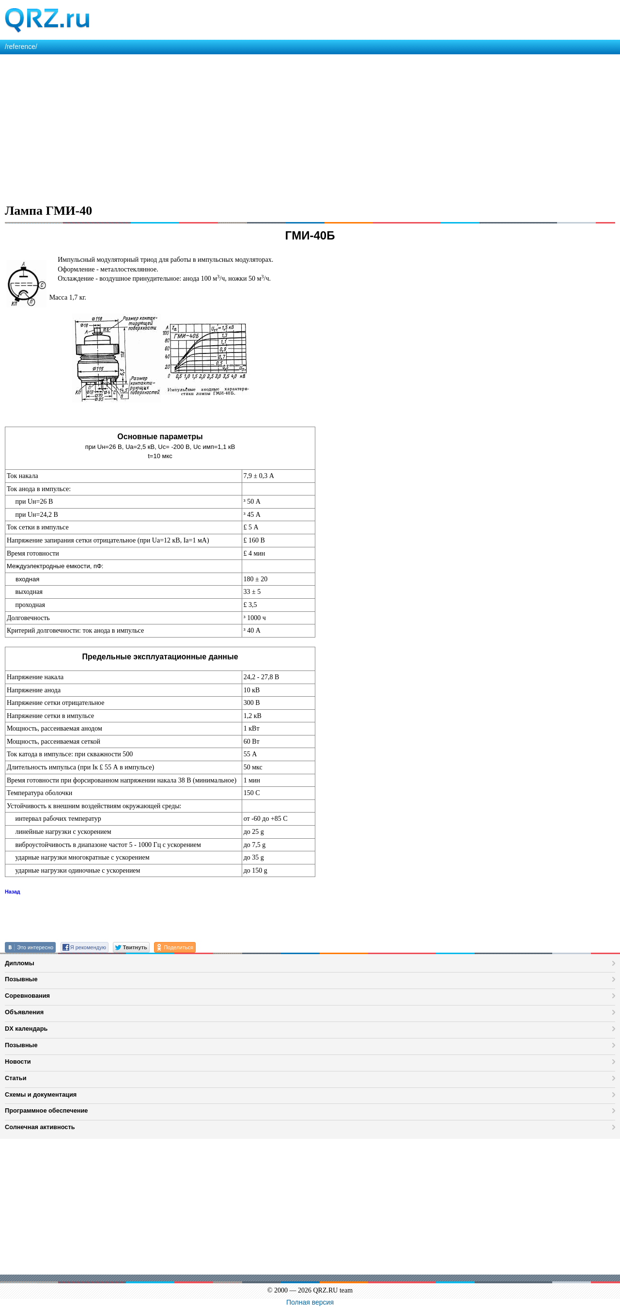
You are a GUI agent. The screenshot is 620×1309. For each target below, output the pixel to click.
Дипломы (19, 963)
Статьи (16, 1078)
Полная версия (310, 1302)
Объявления (24, 1012)
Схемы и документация (41, 1094)
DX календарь (26, 1028)
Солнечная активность (40, 1127)
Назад (12, 891)
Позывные (21, 979)
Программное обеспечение (46, 1110)
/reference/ (21, 46)
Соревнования (27, 995)
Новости (18, 1061)
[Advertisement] (290, 127)
